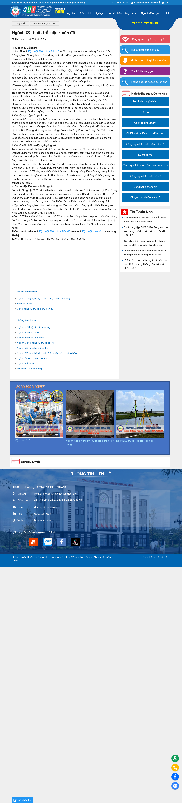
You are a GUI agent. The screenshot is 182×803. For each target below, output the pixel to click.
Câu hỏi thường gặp (142, 71)
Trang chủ (69, 13)
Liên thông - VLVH (127, 13)
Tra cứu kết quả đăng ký (145, 49)
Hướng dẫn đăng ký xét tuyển (148, 60)
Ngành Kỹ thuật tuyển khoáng (33, 562)
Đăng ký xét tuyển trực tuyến (148, 39)
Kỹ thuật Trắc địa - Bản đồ (43, 51)
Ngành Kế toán (25, 599)
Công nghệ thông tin (145, 186)
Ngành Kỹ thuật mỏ (28, 568)
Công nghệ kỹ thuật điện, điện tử (35, 544)
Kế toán (145, 112)
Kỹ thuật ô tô (24, 539)
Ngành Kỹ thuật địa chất (30, 573)
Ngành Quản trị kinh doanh (32, 593)
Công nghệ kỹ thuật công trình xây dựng (145, 165)
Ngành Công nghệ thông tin (32, 583)
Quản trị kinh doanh (145, 122)
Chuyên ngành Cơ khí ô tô (145, 197)
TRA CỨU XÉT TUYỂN (145, 23)
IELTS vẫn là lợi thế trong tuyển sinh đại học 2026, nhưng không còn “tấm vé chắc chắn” (145, 264)
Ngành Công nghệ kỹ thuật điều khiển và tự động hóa (47, 588)
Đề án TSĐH (84, 13)
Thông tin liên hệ (91, 709)
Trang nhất (19, 23)
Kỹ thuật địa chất (92, 231)
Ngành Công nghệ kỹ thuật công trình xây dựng (43, 534)
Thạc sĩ (110, 13)
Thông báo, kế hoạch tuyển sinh (149, 81)
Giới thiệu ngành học (44, 23)
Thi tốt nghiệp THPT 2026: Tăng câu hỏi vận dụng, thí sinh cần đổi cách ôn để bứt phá (146, 231)
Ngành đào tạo (150, 13)
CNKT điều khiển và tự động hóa (145, 133)
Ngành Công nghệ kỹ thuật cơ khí (35, 578)
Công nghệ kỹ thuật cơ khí (145, 176)
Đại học (99, 13)
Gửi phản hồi (22, 800)
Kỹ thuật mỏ (145, 154)
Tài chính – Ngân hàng (29, 604)
